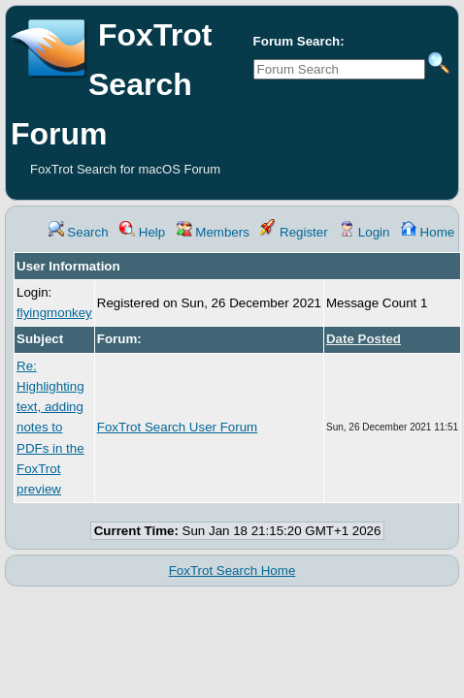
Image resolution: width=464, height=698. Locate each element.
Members (213, 232)
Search (79, 232)
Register (293, 232)
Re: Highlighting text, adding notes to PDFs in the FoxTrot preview (50, 428)
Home (427, 232)
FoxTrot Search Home (232, 570)
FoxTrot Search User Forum (177, 427)
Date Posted (363, 339)
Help (142, 232)
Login (364, 232)
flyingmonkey (54, 312)
